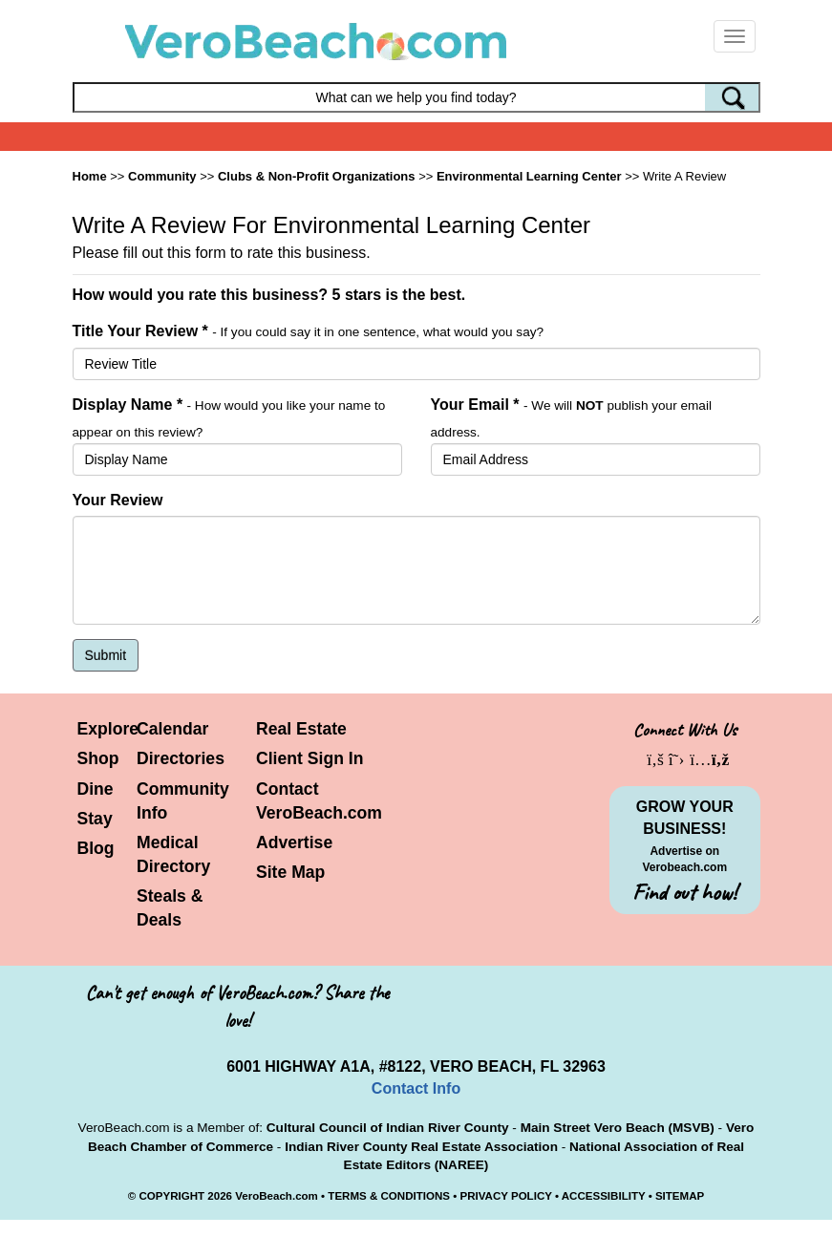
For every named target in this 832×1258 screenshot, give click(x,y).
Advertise (294, 842)
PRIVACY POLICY (505, 1196)
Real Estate (301, 728)
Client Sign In (309, 758)
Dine (95, 789)
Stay (95, 818)
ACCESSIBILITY (604, 1196)
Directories (180, 758)
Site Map (290, 872)
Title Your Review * (140, 331)
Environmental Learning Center (529, 176)
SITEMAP (679, 1196)
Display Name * (128, 404)
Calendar (172, 728)
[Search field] (416, 97)
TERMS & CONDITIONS (389, 1196)
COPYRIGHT (171, 1196)
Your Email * (475, 404)
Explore (108, 728)
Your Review (118, 500)
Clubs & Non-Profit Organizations (317, 176)
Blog (96, 848)
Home (90, 176)
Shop (98, 758)
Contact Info (416, 1088)
